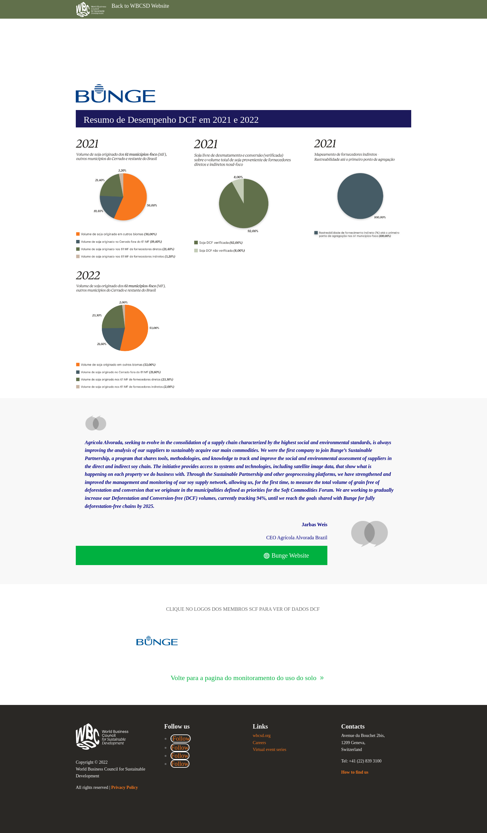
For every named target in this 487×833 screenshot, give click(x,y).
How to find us (354, 772)
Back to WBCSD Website (140, 6)
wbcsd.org (262, 735)
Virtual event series (269, 749)
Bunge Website (290, 555)
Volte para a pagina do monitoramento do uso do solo (243, 678)
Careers (259, 742)
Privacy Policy (124, 787)
